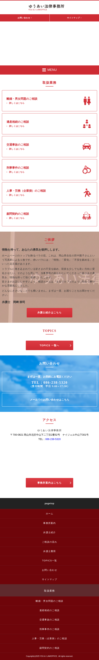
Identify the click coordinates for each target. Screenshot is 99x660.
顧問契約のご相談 (49, 648)
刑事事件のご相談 (49, 629)
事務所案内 (49, 523)
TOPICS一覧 (49, 560)
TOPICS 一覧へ (55, 345)
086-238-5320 (53, 439)
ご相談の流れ (49, 542)
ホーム (49, 513)
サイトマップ (74, 18)
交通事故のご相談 (49, 619)
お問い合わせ (25, 18)
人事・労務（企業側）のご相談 (49, 638)
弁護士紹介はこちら (49, 312)
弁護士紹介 (49, 532)
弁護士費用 (49, 551)
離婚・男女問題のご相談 (49, 601)
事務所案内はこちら (54, 483)
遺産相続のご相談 (49, 610)
